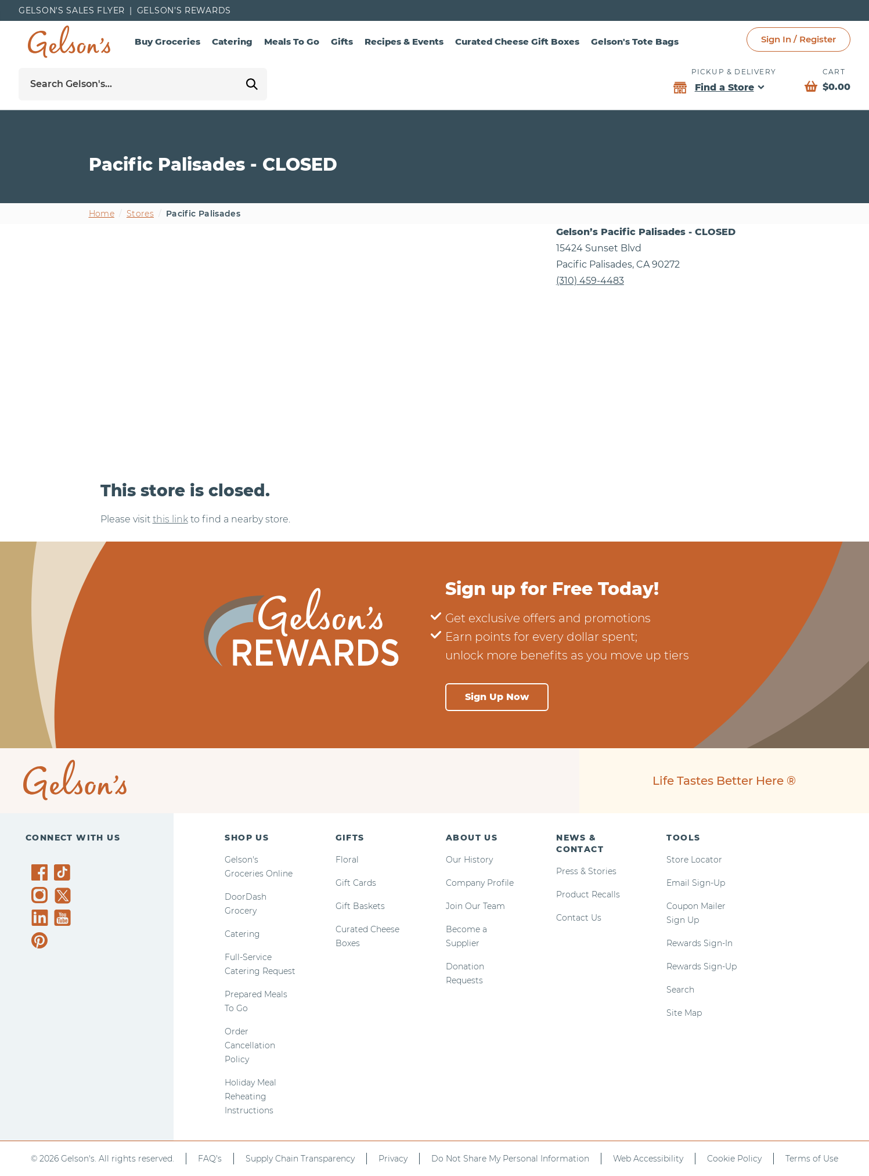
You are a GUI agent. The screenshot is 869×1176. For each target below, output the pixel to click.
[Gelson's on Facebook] (41, 872)
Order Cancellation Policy (250, 1045)
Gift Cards (356, 883)
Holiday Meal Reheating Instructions (250, 1096)
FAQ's (210, 1158)
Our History (469, 859)
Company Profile (480, 883)
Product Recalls (588, 894)
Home (101, 213)
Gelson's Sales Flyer (72, 10)
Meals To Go (291, 41)
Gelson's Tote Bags (635, 41)
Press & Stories (586, 871)
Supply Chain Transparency (300, 1158)
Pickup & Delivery (733, 71)
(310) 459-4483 (590, 280)
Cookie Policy (734, 1158)
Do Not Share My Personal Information (510, 1158)
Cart (834, 71)
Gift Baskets (360, 906)
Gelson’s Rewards (184, 10)
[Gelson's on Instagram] (41, 895)
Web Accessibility (648, 1158)
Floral (347, 859)
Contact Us (578, 917)
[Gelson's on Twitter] (64, 895)
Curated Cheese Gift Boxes (517, 41)
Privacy (393, 1158)
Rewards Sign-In (699, 943)
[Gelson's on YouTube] (64, 920)
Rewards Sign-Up (701, 966)
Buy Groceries (167, 41)
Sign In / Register (798, 39)
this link (170, 519)
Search (680, 989)
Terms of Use (811, 1158)
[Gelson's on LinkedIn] (41, 918)
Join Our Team (475, 906)
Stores (140, 213)
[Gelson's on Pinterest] (41, 940)
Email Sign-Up (695, 883)
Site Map (684, 1013)
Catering (232, 41)
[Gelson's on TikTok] (64, 874)
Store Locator (694, 859)
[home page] (69, 42)
